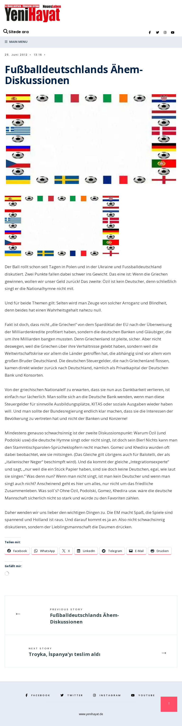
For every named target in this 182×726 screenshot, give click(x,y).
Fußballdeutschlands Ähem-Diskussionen (84, 616)
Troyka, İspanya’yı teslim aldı (64, 651)
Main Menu (16, 42)
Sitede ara (16, 32)
